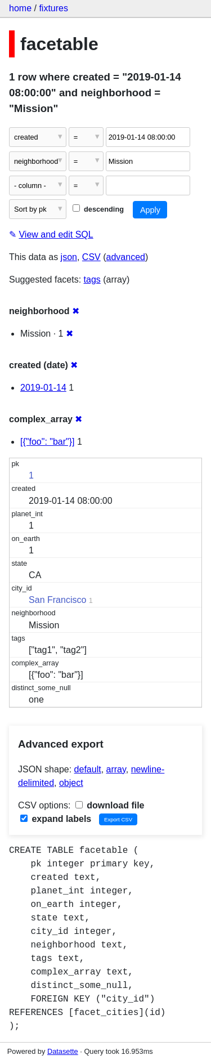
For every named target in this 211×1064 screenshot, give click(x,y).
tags (92, 279)
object (71, 783)
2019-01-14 (43, 387)
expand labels (55, 819)
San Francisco (57, 600)
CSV (91, 257)
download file (110, 805)
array (116, 769)
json (69, 257)
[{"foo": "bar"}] (47, 441)
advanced (125, 257)
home (20, 8)
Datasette (62, 1051)
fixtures (53, 8)
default (87, 769)
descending (98, 209)
